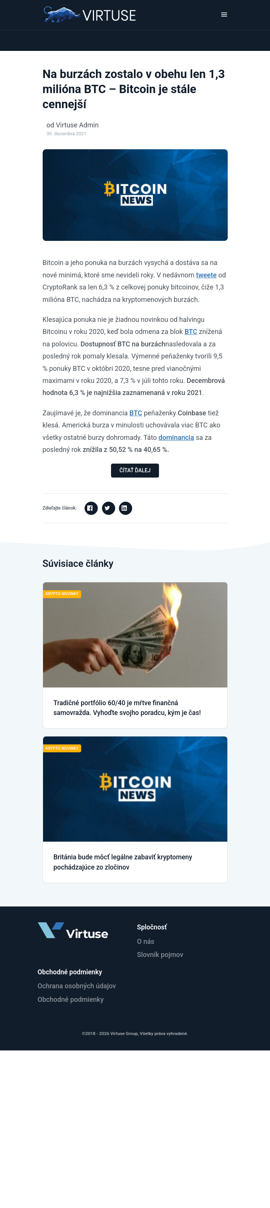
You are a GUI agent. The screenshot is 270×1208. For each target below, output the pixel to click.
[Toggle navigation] (224, 14)
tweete (206, 275)
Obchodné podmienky (71, 999)
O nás (145, 941)
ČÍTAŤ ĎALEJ (134, 470)
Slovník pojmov (160, 954)
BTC (191, 331)
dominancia (176, 437)
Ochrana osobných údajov (77, 986)
